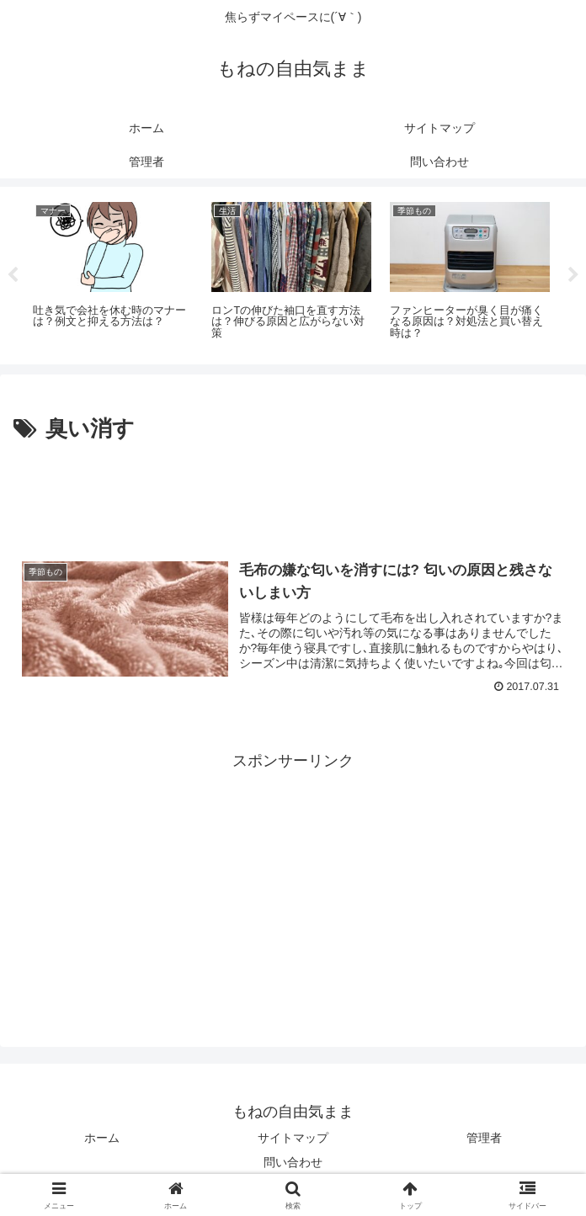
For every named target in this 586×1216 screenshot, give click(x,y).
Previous (12, 275)
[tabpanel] (113, 272)
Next (573, 275)
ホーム (102, 1137)
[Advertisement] (293, 499)
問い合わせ (293, 1162)
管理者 (484, 1137)
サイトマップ (293, 1137)
